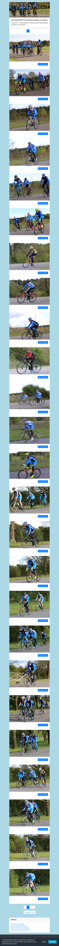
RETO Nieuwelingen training (19, 926)
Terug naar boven (29, 912)
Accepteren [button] (52, 941)
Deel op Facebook (43, 64)
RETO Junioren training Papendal (20, 928)
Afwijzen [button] (44, 941)
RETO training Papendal (17, 924)
